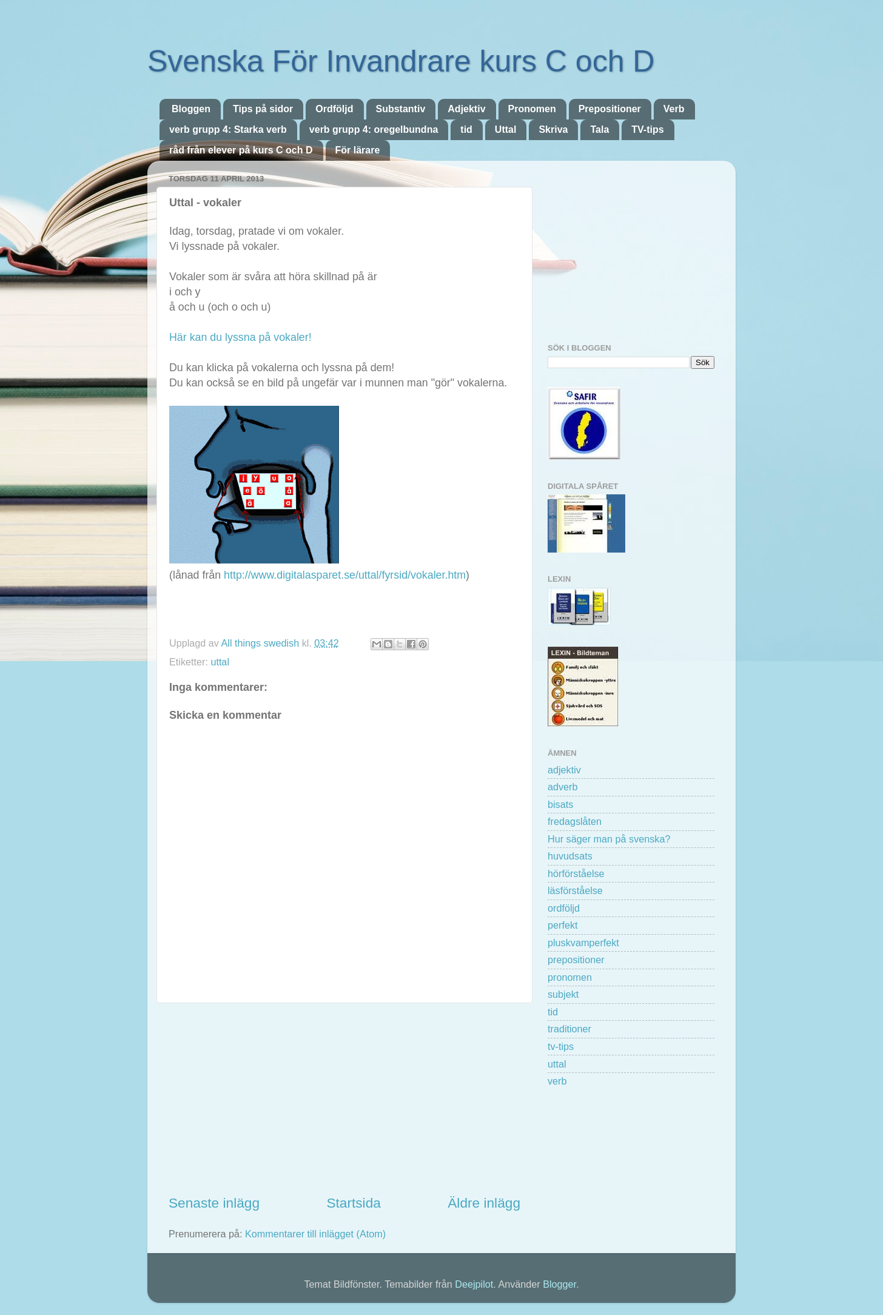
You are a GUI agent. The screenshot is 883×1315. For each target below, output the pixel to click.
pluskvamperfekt (583, 942)
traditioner (569, 1028)
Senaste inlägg (214, 1203)
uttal (219, 661)
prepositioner (576, 959)
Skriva (553, 129)
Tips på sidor (263, 109)
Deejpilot (474, 1284)
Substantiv (401, 109)
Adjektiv (466, 109)
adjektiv (564, 769)
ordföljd (564, 908)
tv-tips (561, 1046)
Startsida (353, 1203)
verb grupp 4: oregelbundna (373, 129)
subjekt (563, 994)
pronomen (570, 977)
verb (557, 1080)
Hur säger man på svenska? (609, 838)
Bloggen (191, 109)
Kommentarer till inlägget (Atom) (315, 1233)
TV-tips (647, 129)
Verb (674, 109)
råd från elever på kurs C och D (241, 150)
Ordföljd (334, 109)
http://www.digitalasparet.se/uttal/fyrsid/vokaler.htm (345, 575)
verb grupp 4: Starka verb (228, 129)
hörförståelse (576, 873)
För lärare (357, 150)
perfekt (563, 925)
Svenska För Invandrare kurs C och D (400, 61)
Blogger (559, 1284)
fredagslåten (575, 821)
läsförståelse (575, 890)
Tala (599, 129)
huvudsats (570, 855)
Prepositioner (610, 109)
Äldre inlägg (484, 1203)
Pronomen (532, 109)
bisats (560, 804)
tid (466, 129)
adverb (563, 786)
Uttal (506, 129)
